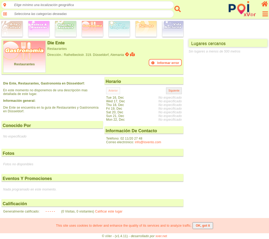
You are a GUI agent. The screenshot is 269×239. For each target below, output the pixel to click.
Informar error (165, 63)
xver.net (161, 236)
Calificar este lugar (108, 211)
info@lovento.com (148, 142)
